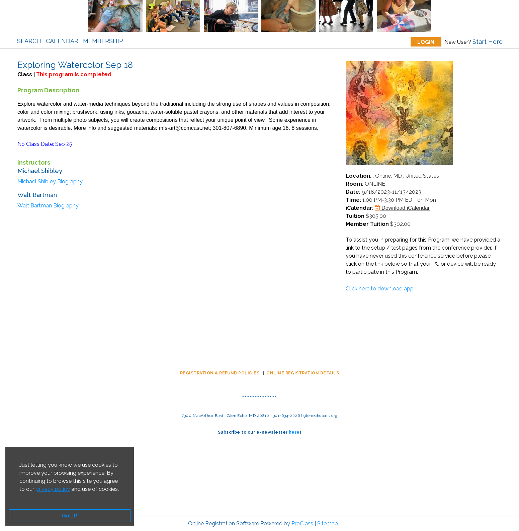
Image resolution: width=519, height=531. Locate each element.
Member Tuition (367, 224)
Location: (358, 176)
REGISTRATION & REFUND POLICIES (220, 373)
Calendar (62, 41)
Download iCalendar (402, 208)
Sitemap (327, 523)
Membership (103, 41)
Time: (353, 200)
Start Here (487, 41)
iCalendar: (359, 208)
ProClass (302, 523)
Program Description (48, 90)
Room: (354, 184)
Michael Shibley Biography (50, 181)
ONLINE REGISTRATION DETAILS (302, 373)
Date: (353, 192)
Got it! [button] (69, 515)
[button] (20, 498)
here (294, 432)
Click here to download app (380, 288)
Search (29, 41)
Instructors (33, 162)
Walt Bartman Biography (48, 205)
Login (425, 42)
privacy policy (52, 489)
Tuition (355, 216)
